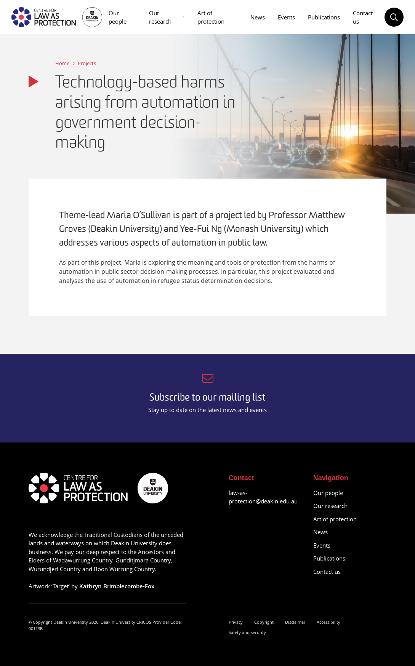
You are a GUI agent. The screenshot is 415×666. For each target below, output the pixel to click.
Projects (87, 63)
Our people (118, 17)
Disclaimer (295, 622)
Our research (160, 17)
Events (286, 17)
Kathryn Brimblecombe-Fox (116, 586)
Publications (324, 17)
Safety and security (247, 632)
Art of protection (210, 17)
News (257, 17)
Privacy (236, 622)
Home (62, 63)
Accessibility (328, 622)
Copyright (264, 622)
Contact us (363, 17)
